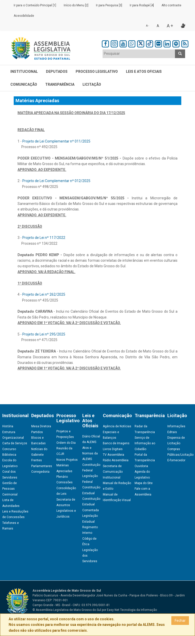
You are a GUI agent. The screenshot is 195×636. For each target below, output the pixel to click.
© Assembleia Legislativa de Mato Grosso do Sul (66, 610)
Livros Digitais (113, 449)
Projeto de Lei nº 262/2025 (43, 294)
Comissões (64, 482)
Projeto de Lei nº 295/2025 (43, 334)
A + (170, 25)
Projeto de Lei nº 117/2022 (43, 238)
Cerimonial (10, 494)
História (7, 426)
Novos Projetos (67, 460)
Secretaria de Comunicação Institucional (113, 471)
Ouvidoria (141, 466)
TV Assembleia (113, 454)
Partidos (37, 432)
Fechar (180, 621)
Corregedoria (40, 471)
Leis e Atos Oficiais (144, 71)
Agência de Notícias (117, 426)
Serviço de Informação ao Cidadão (145, 443)
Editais (172, 432)
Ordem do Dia (66, 443)
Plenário (62, 477)
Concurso (9, 449)
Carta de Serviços (14, 443)
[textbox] (139, 53)
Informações (176, 426)
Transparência (59, 84)
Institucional (24, 71)
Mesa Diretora (41, 426)
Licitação (92, 84)
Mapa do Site (144, 483)
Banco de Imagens (116, 443)
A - (147, 25)
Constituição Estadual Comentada (91, 504)
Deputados (57, 71)
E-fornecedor (176, 460)
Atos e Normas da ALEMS (90, 453)
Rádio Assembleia (115, 460)
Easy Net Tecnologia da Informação (132, 610)
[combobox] (139, 53)
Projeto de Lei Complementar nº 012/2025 (56, 181)
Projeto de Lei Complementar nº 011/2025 (56, 141)
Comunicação (23, 84)
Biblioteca (9, 454)
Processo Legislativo (97, 71)
